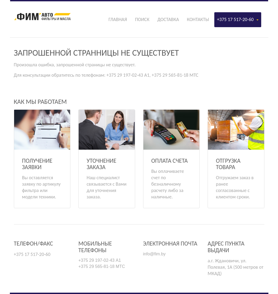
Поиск (142, 19)
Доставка (168, 19)
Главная (117, 19)
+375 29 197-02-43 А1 (99, 260)
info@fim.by (154, 254)
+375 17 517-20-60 (238, 19)
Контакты (198, 19)
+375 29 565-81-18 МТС (101, 266)
